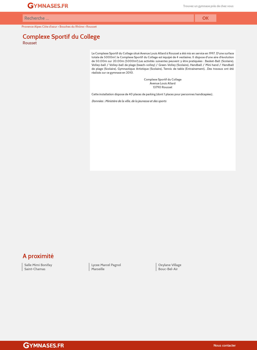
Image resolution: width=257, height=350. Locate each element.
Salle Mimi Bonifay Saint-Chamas (38, 267)
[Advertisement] (163, 136)
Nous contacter (225, 345)
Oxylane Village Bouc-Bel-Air (169, 267)
